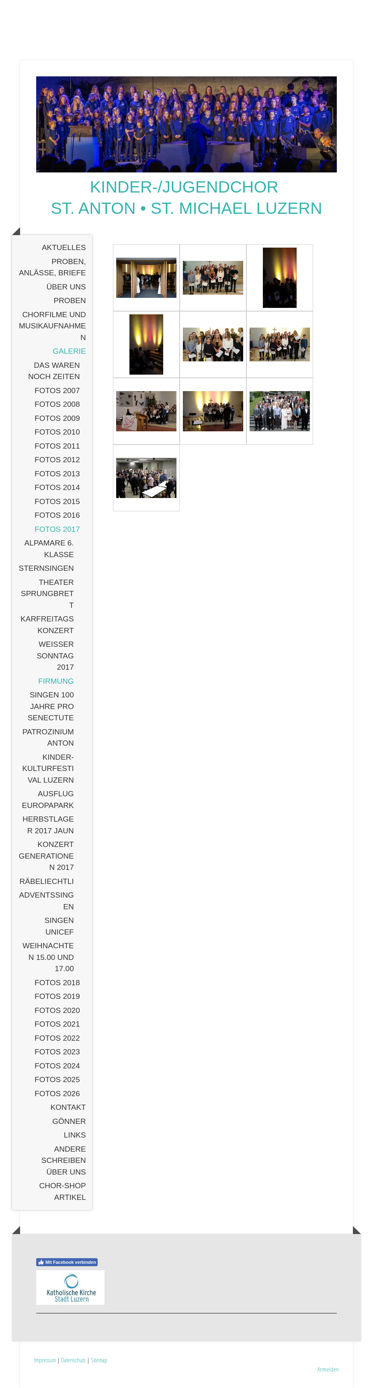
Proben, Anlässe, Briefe (52, 267)
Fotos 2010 (57, 432)
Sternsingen (46, 568)
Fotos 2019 (57, 996)
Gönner (69, 1121)
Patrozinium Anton (48, 738)
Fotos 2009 (57, 418)
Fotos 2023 (57, 1052)
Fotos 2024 (57, 1066)
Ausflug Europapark (48, 799)
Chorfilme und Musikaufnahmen (52, 326)
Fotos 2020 (57, 1010)
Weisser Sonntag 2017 (55, 655)
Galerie (69, 351)
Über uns (66, 287)
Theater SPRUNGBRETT (47, 593)
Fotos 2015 (57, 501)
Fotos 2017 (57, 529)
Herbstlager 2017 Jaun (48, 825)
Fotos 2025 (57, 1079)
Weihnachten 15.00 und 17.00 (48, 957)
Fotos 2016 (57, 515)
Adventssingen (46, 901)
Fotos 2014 (57, 487)
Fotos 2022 (57, 1038)
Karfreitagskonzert (47, 625)
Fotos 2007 (57, 390)
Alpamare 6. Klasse (49, 549)
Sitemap (99, 1360)
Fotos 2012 (57, 459)
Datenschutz (73, 1360)
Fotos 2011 (57, 446)
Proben (69, 300)
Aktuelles (64, 247)
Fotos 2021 (57, 1024)
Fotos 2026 (57, 1093)
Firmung (56, 681)
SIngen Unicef (59, 926)
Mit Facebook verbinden (67, 1262)
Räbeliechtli (47, 881)
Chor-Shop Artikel (62, 1191)
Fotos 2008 (57, 404)
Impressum (45, 1360)
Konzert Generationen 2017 (46, 855)
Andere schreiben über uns (63, 1160)
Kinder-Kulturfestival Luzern (48, 768)
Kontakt (68, 1107)
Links (75, 1135)
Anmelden (328, 1369)
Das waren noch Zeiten (54, 371)
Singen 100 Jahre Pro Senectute (51, 706)
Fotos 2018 (57, 982)
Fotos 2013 (57, 474)
